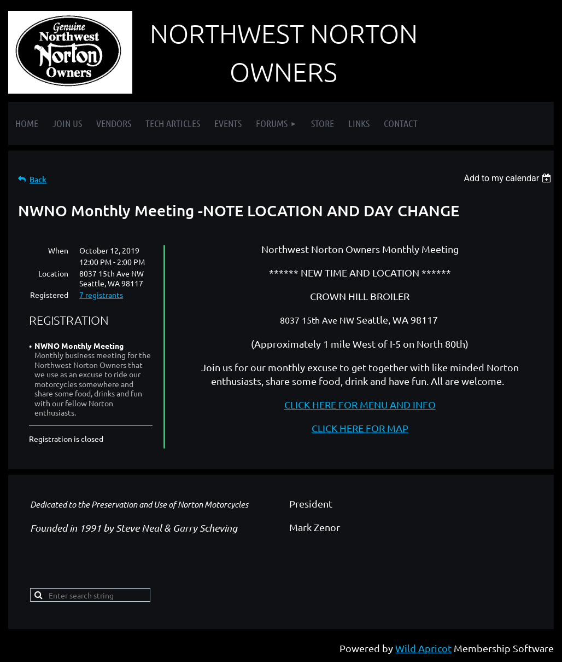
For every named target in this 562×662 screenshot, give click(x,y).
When (58, 250)
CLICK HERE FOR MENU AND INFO (360, 404)
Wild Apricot (423, 648)
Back (38, 179)
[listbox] (509, 178)
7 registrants (101, 295)
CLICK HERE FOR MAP (360, 428)
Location (53, 273)
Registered (49, 295)
